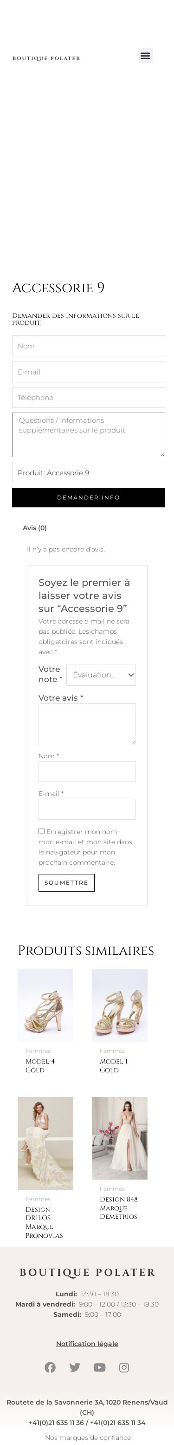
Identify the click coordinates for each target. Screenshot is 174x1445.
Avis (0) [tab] (35, 528)
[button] (145, 55)
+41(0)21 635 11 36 (56, 1423)
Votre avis (61, 698)
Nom (49, 756)
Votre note (51, 674)
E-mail (51, 793)
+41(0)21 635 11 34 (118, 1423)
